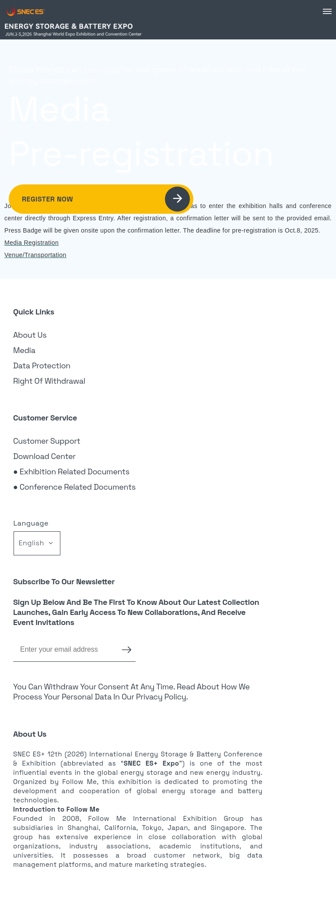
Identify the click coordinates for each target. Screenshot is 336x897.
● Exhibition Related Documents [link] (71, 471)
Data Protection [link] (41, 365)
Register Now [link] (106, 199)
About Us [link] (29, 335)
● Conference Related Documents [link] (74, 487)
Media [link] (24, 350)
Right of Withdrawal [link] (49, 381)
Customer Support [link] (46, 441)
